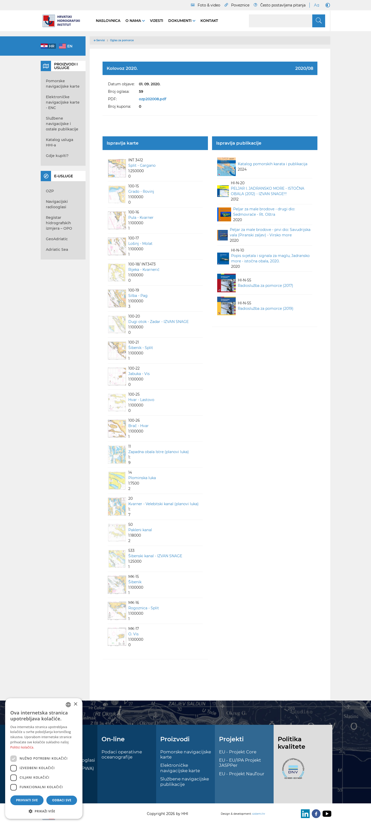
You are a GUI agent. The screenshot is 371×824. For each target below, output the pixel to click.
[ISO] (292, 771)
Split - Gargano (142, 165)
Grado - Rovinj (141, 191)
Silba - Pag (138, 295)
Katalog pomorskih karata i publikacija (272, 164)
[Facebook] (315, 813)
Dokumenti (180, 20)
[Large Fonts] (316, 5)
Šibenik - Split (140, 347)
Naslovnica (108, 20)
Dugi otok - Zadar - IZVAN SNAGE (158, 321)
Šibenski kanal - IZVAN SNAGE (155, 556)
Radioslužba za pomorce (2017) (265, 285)
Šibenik (134, 582)
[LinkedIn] (304, 813)
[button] (43, 811)
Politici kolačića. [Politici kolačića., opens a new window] (22, 747)
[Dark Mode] (326, 5)
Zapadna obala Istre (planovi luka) (158, 452)
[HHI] (63, 21)
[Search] (287, 20)
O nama (133, 20)
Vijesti (156, 20)
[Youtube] (325, 813)
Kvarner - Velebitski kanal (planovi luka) (163, 504)
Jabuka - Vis (139, 373)
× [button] (75, 704)
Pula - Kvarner (141, 217)
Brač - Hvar (138, 425)
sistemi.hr (258, 813)
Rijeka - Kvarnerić (143, 269)
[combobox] (68, 704)
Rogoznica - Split (143, 608)
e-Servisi (99, 40)
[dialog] (43, 758)
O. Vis (133, 634)
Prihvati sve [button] (27, 800)
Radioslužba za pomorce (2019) (265, 308)
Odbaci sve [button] (61, 800)
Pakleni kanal (140, 530)
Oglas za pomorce (122, 40)
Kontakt (209, 20)
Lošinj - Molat (140, 243)
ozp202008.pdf (152, 99)
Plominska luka (142, 478)
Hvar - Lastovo (141, 399)
